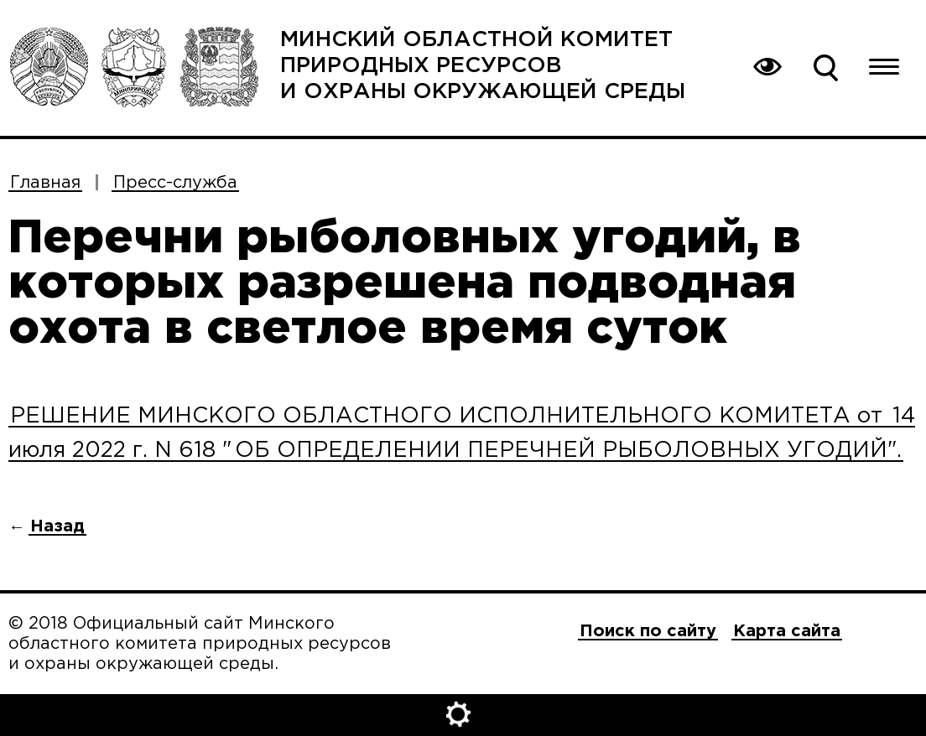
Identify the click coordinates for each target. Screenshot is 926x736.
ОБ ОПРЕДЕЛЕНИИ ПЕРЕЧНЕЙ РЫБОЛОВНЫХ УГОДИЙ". (568, 450)
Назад (57, 526)
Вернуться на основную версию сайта (766, 67)
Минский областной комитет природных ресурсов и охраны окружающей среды (482, 65)
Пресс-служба (175, 182)
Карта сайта (786, 631)
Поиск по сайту (825, 67)
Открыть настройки (463, 715)
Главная (45, 182)
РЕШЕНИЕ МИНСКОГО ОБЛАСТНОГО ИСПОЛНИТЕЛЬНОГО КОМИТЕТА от (449, 416)
